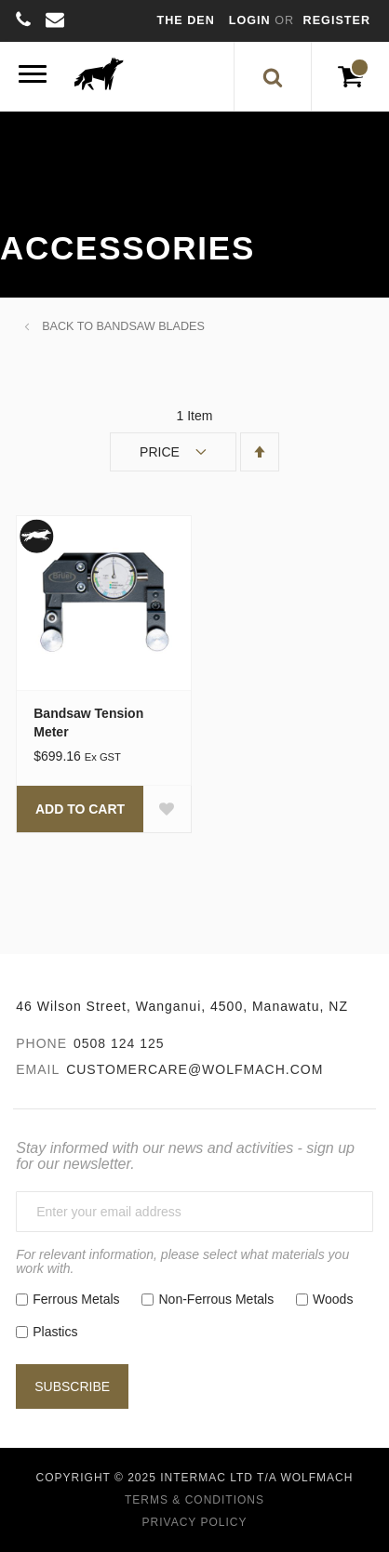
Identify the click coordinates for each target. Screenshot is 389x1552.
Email (38, 1069)
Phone (41, 1043)
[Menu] (32, 76)
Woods (333, 1299)
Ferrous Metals (76, 1299)
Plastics (55, 1331)
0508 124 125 (119, 1043)
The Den (186, 20)
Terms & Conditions (194, 1499)
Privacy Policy (195, 1522)
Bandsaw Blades (150, 326)
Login (252, 20)
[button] (166, 809)
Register (336, 20)
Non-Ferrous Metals (216, 1299)
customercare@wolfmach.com (194, 1069)
